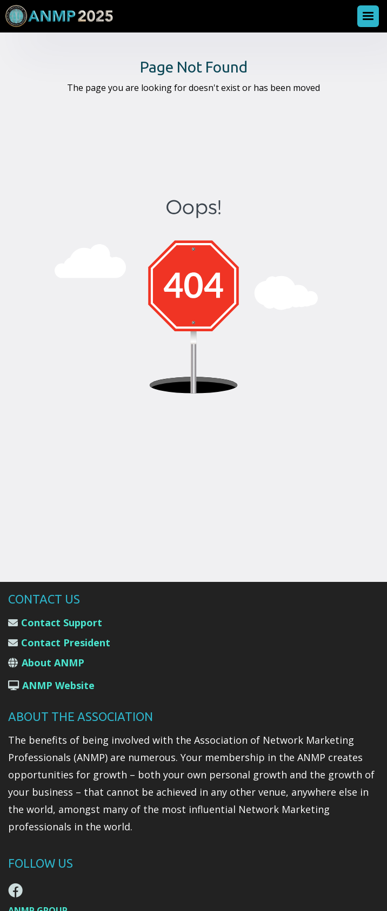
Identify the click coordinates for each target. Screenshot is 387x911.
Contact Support (61, 622)
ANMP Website (58, 685)
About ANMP (53, 662)
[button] (368, 16)
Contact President (65, 642)
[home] (62, 16)
